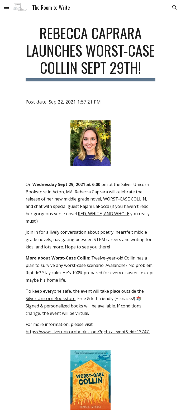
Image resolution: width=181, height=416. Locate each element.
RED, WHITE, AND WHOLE (103, 214)
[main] (90, 53)
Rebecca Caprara (91, 192)
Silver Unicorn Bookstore (50, 298)
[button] (6, 7)
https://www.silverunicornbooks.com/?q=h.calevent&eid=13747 (88, 332)
